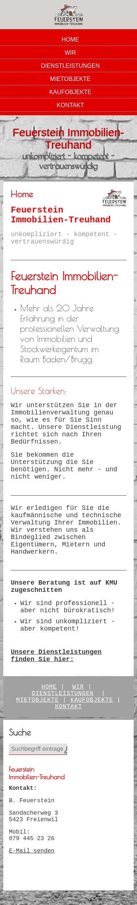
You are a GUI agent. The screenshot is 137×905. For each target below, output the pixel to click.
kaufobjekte (92, 700)
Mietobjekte (70, 79)
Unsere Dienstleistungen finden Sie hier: (56, 655)
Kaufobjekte (70, 92)
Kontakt (70, 105)
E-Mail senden (31, 851)
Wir (70, 53)
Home (70, 39)
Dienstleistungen (70, 66)
